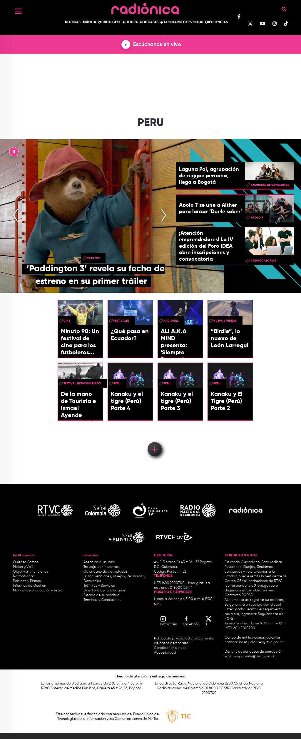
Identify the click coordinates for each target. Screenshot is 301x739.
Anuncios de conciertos (270, 184)
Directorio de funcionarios (104, 590)
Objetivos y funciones (30, 571)
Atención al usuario (99, 562)
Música (89, 22)
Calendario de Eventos (182, 22)
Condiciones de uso (170, 648)
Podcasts (149, 22)
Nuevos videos (225, 320)
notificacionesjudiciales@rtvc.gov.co (254, 642)
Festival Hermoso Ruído (82, 383)
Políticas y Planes (27, 581)
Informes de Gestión (29, 586)
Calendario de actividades (105, 571)
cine (66, 320)
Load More (154, 440)
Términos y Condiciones (102, 600)
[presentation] (15, 216)
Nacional (170, 320)
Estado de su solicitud (101, 595)
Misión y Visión (24, 567)
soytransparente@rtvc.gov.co (249, 656)
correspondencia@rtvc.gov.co (250, 586)
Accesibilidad (165, 652)
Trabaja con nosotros (101, 567)
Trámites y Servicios (99, 586)
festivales (121, 320)
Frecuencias (216, 22)
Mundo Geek (109, 22)
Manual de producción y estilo (37, 590)
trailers (93, 258)
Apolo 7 (257, 217)
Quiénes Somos (25, 562)
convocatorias (263, 260)
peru (117, 383)
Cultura (130, 22)
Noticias (73, 22)
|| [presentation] (14, 153)
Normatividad (24, 576)
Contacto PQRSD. (239, 595)
